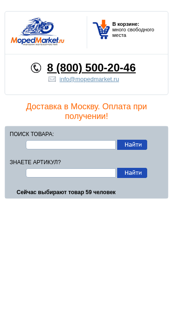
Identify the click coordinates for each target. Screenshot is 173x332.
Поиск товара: (32, 134)
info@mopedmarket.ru (89, 79)
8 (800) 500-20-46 (91, 67)
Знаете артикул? (35, 162)
